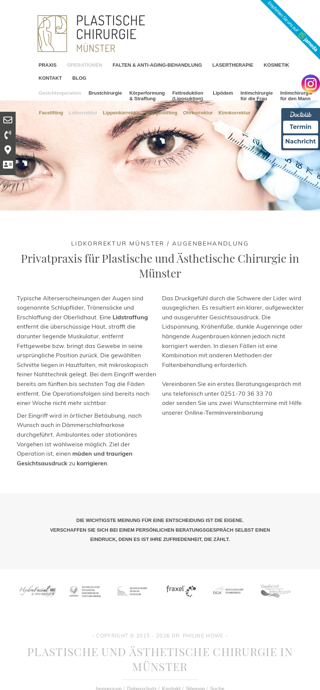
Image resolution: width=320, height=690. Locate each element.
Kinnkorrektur (234, 112)
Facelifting (51, 112)
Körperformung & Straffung (147, 95)
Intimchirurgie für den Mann (296, 95)
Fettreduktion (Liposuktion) (187, 95)
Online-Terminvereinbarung (223, 412)
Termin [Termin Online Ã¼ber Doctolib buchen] (301, 126)
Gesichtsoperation (60, 93)
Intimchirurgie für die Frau (256, 95)
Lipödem (223, 93)
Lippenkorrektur (121, 112)
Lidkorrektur (83, 112)
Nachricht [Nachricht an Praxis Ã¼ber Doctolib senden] (300, 141)
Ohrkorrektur (198, 112)
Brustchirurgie (105, 93)
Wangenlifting (161, 112)
